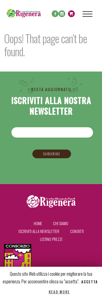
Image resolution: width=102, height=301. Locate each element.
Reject (39, 291)
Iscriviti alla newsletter (38, 231)
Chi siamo (60, 223)
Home (38, 223)
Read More (59, 291)
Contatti (77, 231)
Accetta (89, 281)
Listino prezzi (51, 239)
